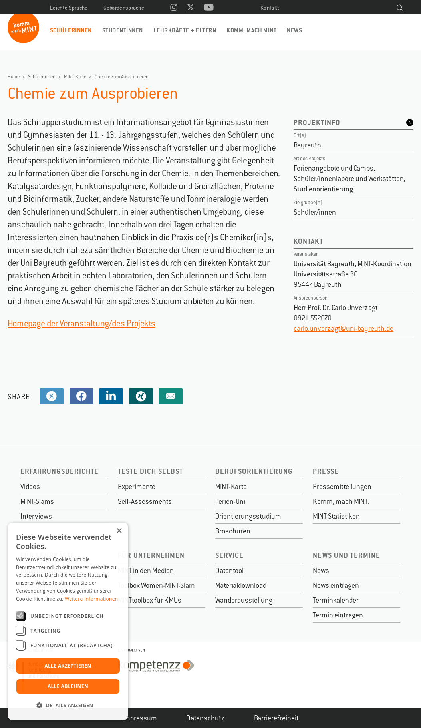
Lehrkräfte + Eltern (184, 30)
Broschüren (232, 531)
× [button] (119, 531)
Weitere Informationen (91, 598)
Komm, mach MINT (251, 30)
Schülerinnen (71, 30)
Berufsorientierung (254, 471)
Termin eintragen (338, 615)
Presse (326, 471)
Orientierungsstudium (248, 516)
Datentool (229, 570)
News (294, 30)
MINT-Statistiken (336, 516)
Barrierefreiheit (276, 718)
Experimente (136, 486)
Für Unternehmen (151, 555)
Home (14, 77)
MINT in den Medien (146, 570)
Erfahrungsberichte (59, 471)
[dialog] (68, 621)
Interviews (36, 516)
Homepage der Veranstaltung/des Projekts (81, 323)
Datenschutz (205, 718)
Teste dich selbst (150, 471)
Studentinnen (122, 30)
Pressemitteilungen (342, 486)
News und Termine (346, 555)
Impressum (139, 718)
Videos (30, 486)
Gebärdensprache (124, 7)
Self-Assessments (145, 501)
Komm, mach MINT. (341, 501)
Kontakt (269, 7)
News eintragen (336, 585)
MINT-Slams (37, 501)
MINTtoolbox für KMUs (149, 600)
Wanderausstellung (243, 600)
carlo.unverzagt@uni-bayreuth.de (343, 328)
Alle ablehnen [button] (68, 686)
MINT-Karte (75, 77)
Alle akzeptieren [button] (67, 665)
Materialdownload (240, 585)
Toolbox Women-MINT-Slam (156, 585)
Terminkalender (336, 600)
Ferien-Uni (230, 501)
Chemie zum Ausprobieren (122, 77)
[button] (68, 705)
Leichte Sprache (69, 7)
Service (229, 555)
